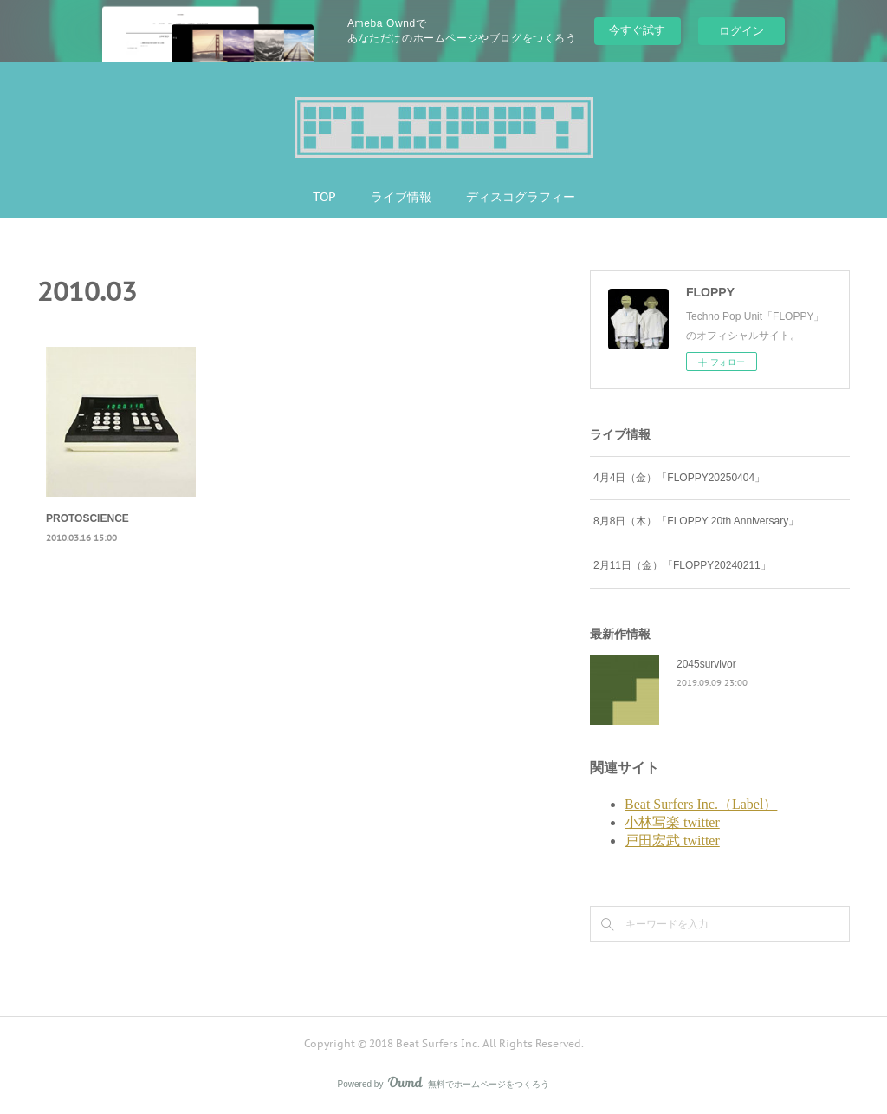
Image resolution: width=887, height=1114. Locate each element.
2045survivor (706, 664)
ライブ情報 (401, 197)
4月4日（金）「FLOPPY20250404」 (679, 478)
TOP (324, 197)
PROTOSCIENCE (87, 518)
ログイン (741, 30)
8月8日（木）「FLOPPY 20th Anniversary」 (696, 521)
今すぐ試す (637, 29)
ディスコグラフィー (520, 197)
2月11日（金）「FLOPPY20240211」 (682, 565)
